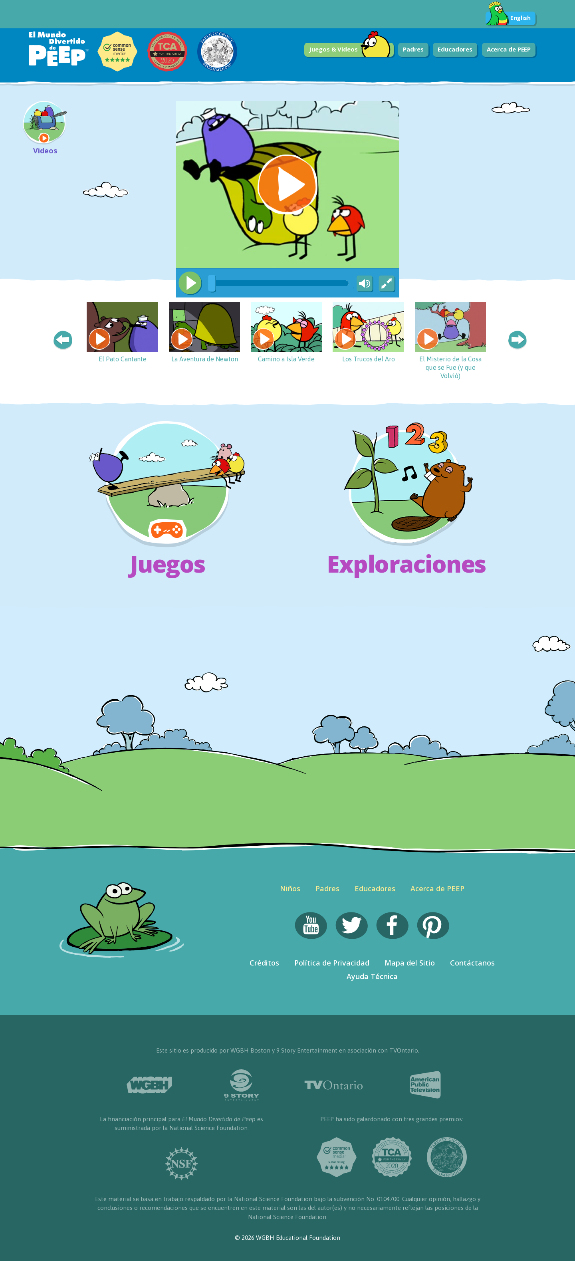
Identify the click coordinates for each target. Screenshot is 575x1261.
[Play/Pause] (190, 283)
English (508, 18)
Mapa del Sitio (410, 963)
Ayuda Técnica (372, 976)
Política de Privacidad (331, 963)
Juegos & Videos (350, 50)
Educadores (455, 49)
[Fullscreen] (387, 284)
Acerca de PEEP (509, 49)
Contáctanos (472, 963)
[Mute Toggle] (363, 284)
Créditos (264, 963)
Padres (413, 49)
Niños (290, 888)
